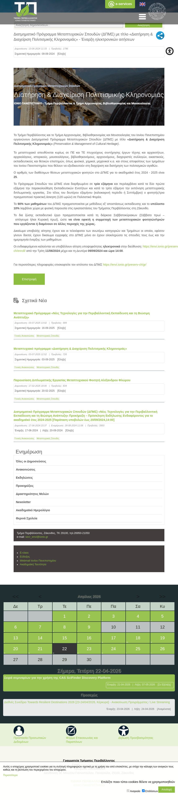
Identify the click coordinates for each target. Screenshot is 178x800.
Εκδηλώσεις (24, 477)
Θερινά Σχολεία (26, 518)
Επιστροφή (29, 279)
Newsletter (23, 502)
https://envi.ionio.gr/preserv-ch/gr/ (124, 264)
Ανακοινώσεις (25, 469)
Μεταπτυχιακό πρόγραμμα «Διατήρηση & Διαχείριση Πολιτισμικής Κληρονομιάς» (70, 348)
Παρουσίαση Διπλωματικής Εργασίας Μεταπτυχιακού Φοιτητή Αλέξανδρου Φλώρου (72, 380)
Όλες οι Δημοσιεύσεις (31, 461)
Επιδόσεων (151, 791)
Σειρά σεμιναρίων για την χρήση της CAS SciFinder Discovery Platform (57, 677)
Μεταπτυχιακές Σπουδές (48, 336)
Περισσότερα (10, 775)
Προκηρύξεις (25, 485)
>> (162, 596)
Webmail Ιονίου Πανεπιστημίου (38, 560)
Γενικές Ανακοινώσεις (24, 336)
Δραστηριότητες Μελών (32, 494)
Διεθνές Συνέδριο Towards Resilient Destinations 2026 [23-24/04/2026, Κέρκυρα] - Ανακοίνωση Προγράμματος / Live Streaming (87, 702)
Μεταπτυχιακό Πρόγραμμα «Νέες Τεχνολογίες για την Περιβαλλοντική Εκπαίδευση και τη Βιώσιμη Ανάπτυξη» (82, 315)
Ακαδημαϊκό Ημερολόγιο (33, 510)
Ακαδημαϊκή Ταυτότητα (33, 564)
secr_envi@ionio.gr (36, 536)
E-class (24, 552)
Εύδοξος (25, 556)
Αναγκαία (135, 791)
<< (15, 596)
